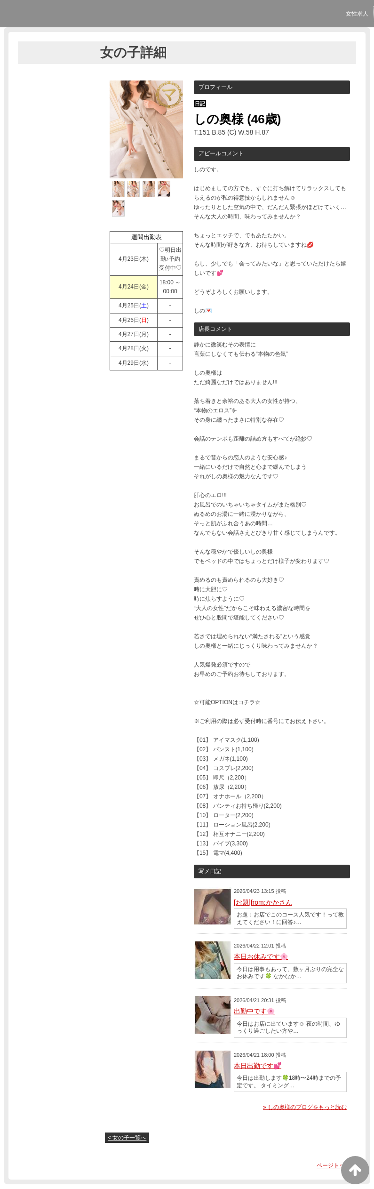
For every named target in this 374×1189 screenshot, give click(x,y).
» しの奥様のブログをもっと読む (305, 1107)
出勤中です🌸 (254, 1011)
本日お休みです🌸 (261, 956)
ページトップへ (336, 1165)
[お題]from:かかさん (263, 902)
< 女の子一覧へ (127, 1137)
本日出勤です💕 (257, 1065)
